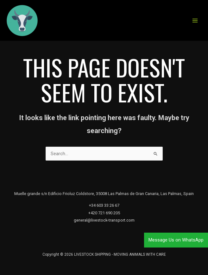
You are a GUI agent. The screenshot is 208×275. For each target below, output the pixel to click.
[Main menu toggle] (195, 20)
